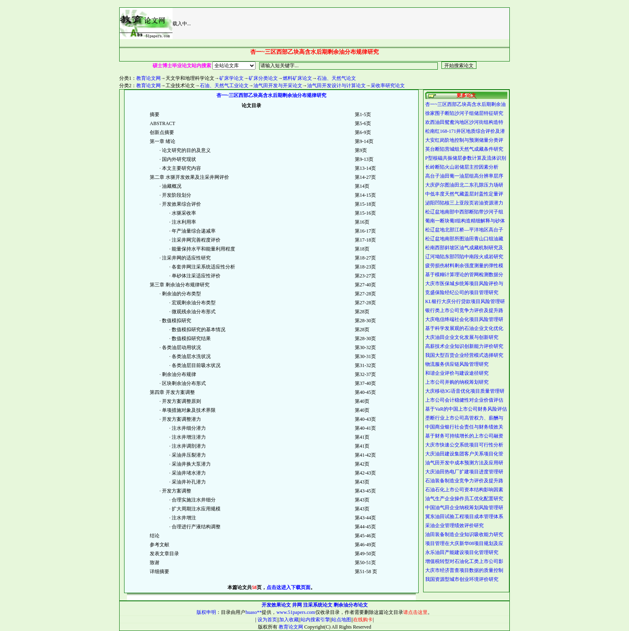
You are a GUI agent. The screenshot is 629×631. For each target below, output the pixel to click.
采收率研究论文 (388, 85)
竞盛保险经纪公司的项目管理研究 (461, 292)
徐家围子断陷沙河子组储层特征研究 (464, 113)
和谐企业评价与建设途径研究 (457, 373)
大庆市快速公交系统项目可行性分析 (464, 445)
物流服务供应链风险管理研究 (457, 364)
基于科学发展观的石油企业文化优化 (464, 328)
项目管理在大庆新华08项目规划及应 (464, 543)
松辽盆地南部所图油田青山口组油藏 (464, 239)
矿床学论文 (231, 78)
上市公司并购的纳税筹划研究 (457, 382)
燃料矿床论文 (297, 78)
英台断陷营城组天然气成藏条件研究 (464, 149)
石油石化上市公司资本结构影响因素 (464, 489)
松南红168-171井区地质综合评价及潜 (465, 131)
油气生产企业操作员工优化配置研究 (464, 498)
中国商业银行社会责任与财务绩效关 (464, 427)
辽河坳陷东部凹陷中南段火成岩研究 (464, 256)
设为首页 (266, 619)
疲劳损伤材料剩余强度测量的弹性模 (464, 265)
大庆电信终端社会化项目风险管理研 (464, 319)
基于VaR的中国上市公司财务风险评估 (466, 409)
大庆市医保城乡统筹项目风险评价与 (464, 283)
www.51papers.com (295, 612)
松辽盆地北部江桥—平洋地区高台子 (464, 230)
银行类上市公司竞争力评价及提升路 (464, 310)
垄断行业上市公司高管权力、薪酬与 (464, 418)
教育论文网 (148, 78)
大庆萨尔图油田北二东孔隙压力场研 (464, 185)
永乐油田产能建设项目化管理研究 (461, 552)
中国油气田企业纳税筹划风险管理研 (464, 507)
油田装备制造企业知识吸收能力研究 (464, 534)
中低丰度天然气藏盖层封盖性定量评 (464, 194)
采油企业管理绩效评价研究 (454, 525)
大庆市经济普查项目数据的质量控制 (464, 570)
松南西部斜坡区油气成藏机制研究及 (464, 248)
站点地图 (341, 619)
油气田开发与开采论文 (277, 85)
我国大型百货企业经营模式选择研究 (464, 355)
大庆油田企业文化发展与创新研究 (461, 337)
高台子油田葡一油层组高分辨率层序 (464, 176)
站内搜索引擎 (315, 619)
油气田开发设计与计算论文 (336, 85)
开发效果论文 (276, 605)
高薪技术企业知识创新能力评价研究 (464, 346)
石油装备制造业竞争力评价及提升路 (464, 481)
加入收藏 (289, 619)
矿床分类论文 (263, 78)
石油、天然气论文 (336, 78)
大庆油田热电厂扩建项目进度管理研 (464, 472)
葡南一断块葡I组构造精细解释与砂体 (465, 221)
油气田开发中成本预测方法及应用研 (464, 463)
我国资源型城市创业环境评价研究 (461, 579)
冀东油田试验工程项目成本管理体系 (464, 516)
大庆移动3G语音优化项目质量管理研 (465, 391)
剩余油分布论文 (351, 605)
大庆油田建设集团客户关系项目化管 (464, 454)
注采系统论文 (317, 605)
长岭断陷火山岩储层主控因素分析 (461, 167)
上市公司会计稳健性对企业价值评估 (464, 400)
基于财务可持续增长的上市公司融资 (464, 436)
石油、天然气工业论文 (224, 85)
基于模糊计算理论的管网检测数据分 (464, 274)
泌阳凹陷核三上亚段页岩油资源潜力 (464, 203)
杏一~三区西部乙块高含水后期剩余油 (465, 104)
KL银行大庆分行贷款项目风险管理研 (465, 301)
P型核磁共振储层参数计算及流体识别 (465, 158)
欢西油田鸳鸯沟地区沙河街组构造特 (464, 122)
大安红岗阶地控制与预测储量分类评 (464, 140)
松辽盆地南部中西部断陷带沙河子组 (464, 212)
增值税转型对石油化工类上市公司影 (464, 561)
